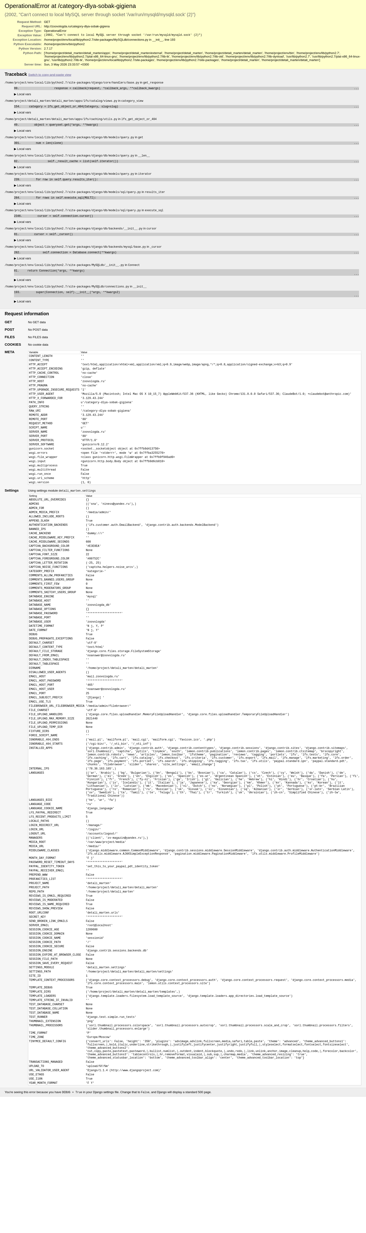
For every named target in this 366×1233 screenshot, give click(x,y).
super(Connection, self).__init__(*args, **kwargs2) (186, 306)
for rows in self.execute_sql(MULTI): (190, 205)
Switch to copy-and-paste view (49, 75)
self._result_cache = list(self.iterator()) (190, 166)
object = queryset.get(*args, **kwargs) (190, 128)
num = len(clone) (190, 147)
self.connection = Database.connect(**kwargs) (190, 262)
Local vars (22, 95)
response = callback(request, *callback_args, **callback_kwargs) (190, 89)
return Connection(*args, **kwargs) (186, 283)
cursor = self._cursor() (190, 243)
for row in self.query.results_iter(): (190, 185)
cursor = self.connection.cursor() (191, 224)
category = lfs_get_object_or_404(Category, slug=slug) (190, 109)
